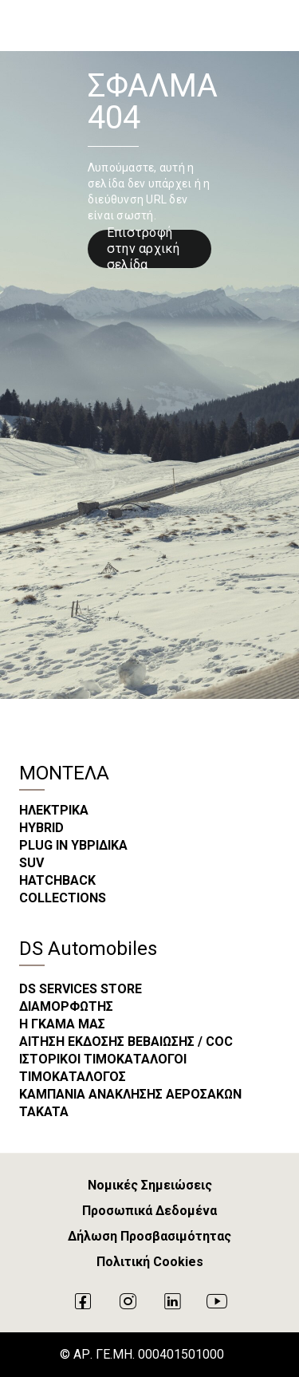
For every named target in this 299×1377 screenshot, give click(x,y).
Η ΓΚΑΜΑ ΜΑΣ (62, 1024)
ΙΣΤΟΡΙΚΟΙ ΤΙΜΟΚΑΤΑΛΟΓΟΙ (103, 1059)
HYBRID (41, 827)
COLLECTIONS (62, 898)
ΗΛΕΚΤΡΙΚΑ (54, 810)
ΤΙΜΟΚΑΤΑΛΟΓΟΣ (72, 1076)
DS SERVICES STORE (80, 988)
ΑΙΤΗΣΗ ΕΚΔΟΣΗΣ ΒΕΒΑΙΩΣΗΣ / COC (126, 1041)
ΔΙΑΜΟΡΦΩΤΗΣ (66, 1006)
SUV (31, 862)
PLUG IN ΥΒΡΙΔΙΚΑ (73, 845)
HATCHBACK (57, 880)
